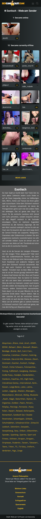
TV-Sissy (22, 446)
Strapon (21, 438)
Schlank (29, 418)
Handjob (17, 374)
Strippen (30, 438)
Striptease (6, 442)
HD (21, 378)
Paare (22, 402)
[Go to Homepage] (12, 3)
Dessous (28, 359)
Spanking (15, 434)
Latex (23, 386)
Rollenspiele (29, 410)
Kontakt (20, 496)
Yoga (14, 450)
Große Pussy (7, 374)
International (25, 382)
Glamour (33, 370)
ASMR (33, 343)
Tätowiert (33, 442)
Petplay (5, 406)
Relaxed (19, 410)
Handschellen (28, 374)
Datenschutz (20, 492)
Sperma (23, 434)
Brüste (14, 351)
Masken (21, 390)
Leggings (13, 390)
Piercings (14, 406)
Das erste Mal (17, 359)
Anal (21, 343)
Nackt (5, 398)
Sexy (16, 430)
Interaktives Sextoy (10, 382)
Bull (19, 351)
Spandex (6, 434)
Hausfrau (15, 378)
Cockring (33, 355)
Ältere (15, 343)
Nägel (12, 398)
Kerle (34, 382)
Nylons (30, 398)
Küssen (5, 386)
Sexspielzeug (7, 430)
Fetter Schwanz (16, 366)
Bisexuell (27, 347)
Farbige (31, 362)
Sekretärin (15, 426)
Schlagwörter (20, 500)
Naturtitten (21, 398)
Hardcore (6, 378)
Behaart (12, 347)
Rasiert (12, 410)
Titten (11, 446)
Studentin (16, 442)
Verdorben (6, 450)
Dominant (6, 362)
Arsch (27, 343)
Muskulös (34, 394)
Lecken (5, 390)
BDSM (5, 347)
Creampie (6, 359)
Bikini (19, 347)
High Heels (29, 378)
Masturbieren (8, 394)
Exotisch (24, 362)
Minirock (19, 394)
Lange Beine (14, 386)
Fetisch (5, 366)
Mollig (26, 394)
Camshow (15, 355)
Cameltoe (6, 355)
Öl (35, 398)
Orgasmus (6, 402)
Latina (29, 386)
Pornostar (23, 406)
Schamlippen (19, 418)
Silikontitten (32, 430)
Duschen (15, 362)
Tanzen (25, 442)
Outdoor (15, 402)
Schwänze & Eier (23, 422)
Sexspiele (25, 426)
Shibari (23, 430)
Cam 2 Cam (27, 351)
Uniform (31, 446)
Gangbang (23, 370)
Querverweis (20, 504)
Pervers (29, 402)
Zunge (19, 450)
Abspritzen (7, 343)
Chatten (24, 355)
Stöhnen (13, 438)
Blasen (35, 347)
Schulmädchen (8, 422)
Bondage (6, 351)
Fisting (5, 370)
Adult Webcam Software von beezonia (20, 516)
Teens (5, 446)
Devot (35, 359)
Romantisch (7, 414)
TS (16, 446)
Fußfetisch (14, 370)
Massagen (30, 390)
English (20, 508)
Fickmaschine (30, 366)
